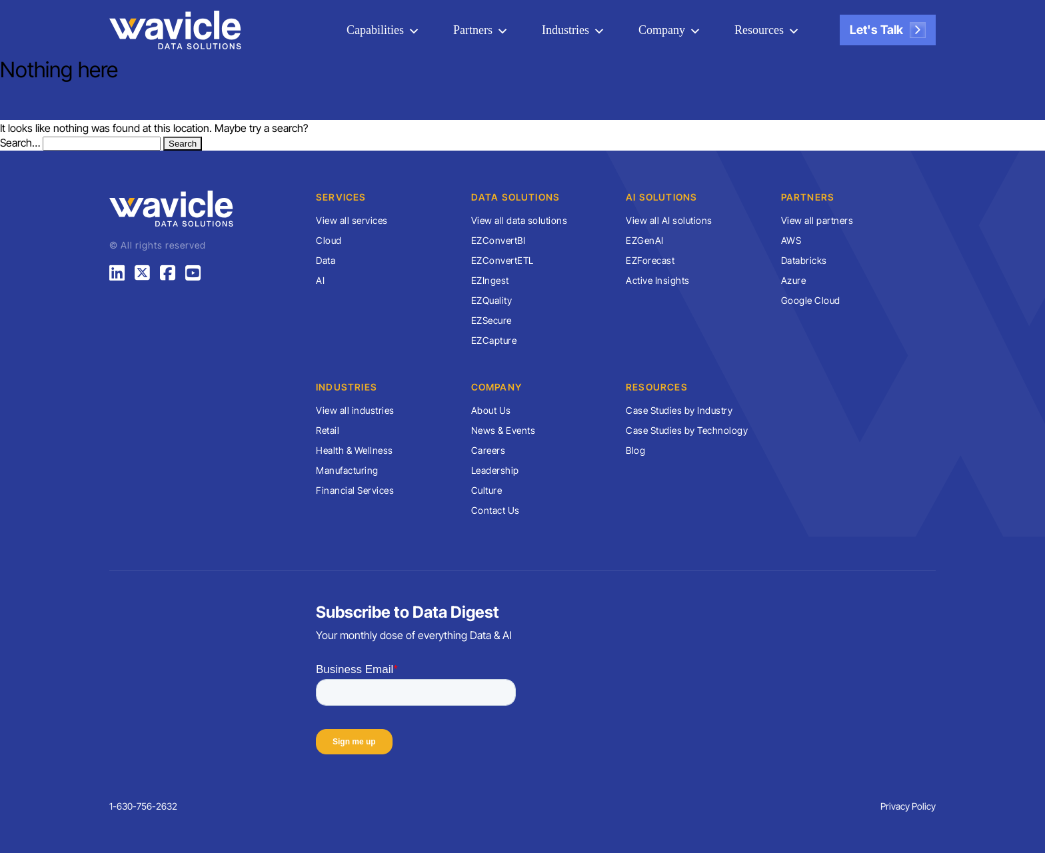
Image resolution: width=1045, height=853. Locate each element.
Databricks (804, 260)
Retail (327, 430)
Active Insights (658, 280)
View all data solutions (519, 220)
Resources (759, 30)
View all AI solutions (669, 220)
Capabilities (375, 30)
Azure (793, 280)
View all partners (817, 220)
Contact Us (495, 510)
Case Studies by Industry (679, 410)
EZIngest (490, 280)
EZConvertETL (502, 260)
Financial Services (355, 490)
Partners (473, 30)
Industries (565, 30)
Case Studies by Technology (687, 430)
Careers (488, 450)
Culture (487, 490)
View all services (352, 220)
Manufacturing (347, 470)
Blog (635, 450)
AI (320, 280)
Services (341, 197)
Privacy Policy (908, 806)
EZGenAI (645, 240)
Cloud (329, 240)
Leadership (495, 470)
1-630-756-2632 (143, 806)
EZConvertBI (498, 240)
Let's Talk (888, 30)
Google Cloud (810, 300)
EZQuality (492, 300)
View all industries (355, 410)
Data (325, 260)
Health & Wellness (354, 450)
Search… (20, 142)
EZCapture (494, 340)
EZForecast (650, 260)
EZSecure (491, 320)
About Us (491, 410)
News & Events (503, 430)
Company (661, 30)
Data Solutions (515, 197)
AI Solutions (661, 197)
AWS (791, 240)
